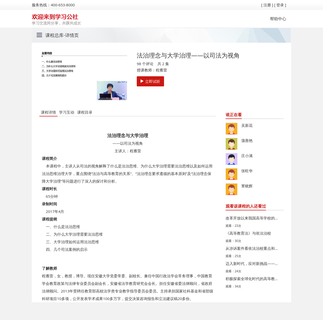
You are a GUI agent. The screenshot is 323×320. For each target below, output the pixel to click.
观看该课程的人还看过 (246, 206)
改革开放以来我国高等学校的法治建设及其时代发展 (253, 217)
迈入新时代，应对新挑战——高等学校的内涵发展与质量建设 (253, 263)
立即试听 (150, 81)
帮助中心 (278, 18)
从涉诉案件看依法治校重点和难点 (253, 248)
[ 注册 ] (267, 4)
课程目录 (84, 112)
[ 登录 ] (280, 4)
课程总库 (54, 35)
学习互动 (66, 112)
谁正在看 (234, 114)
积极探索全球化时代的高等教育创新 (253, 278)
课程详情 (48, 112)
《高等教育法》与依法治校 (248, 233)
